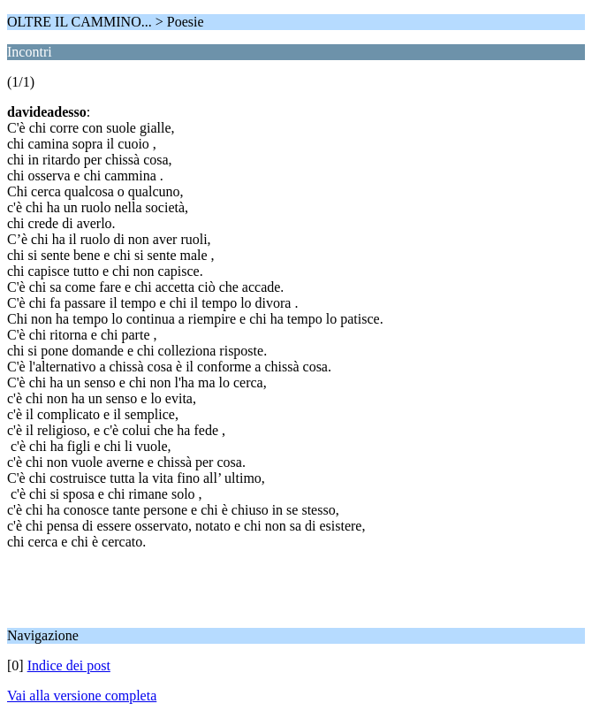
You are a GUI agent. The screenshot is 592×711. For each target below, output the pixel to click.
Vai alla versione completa (81, 695)
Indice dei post (68, 665)
